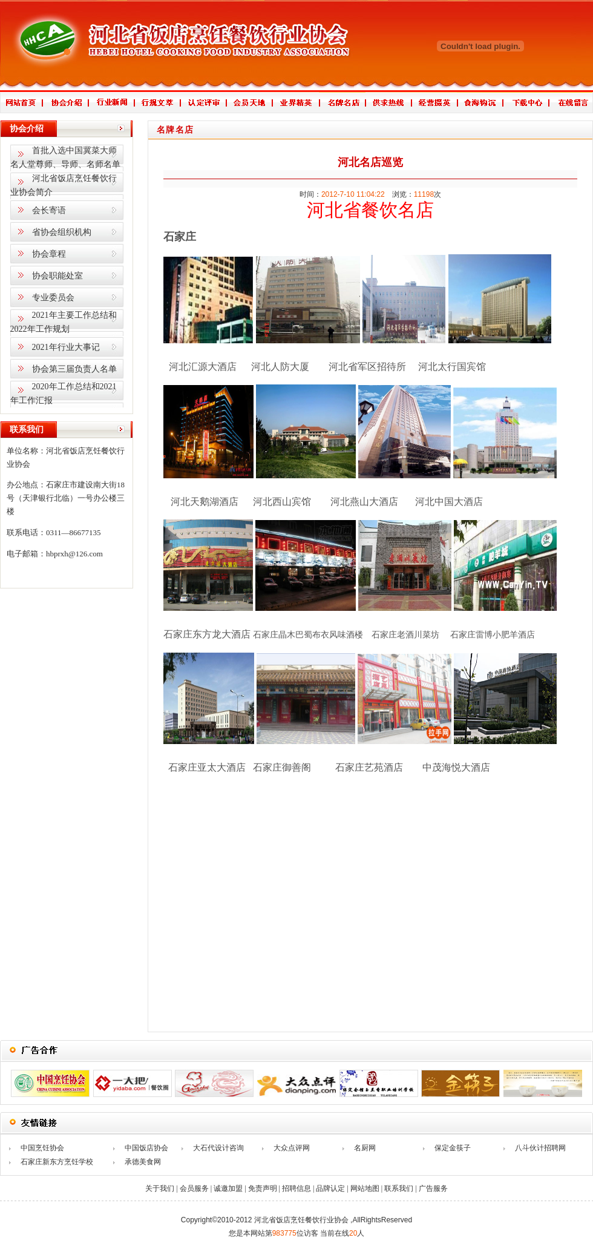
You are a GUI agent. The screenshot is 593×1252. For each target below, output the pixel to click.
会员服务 (194, 1188)
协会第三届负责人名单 (74, 369)
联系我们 (398, 1188)
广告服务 (433, 1188)
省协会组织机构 (61, 232)
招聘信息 (296, 1188)
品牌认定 (330, 1188)
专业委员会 (53, 297)
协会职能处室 (57, 275)
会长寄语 (49, 210)
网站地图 (364, 1188)
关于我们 (159, 1188)
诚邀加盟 (228, 1188)
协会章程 (49, 254)
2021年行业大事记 (66, 347)
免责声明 (262, 1188)
